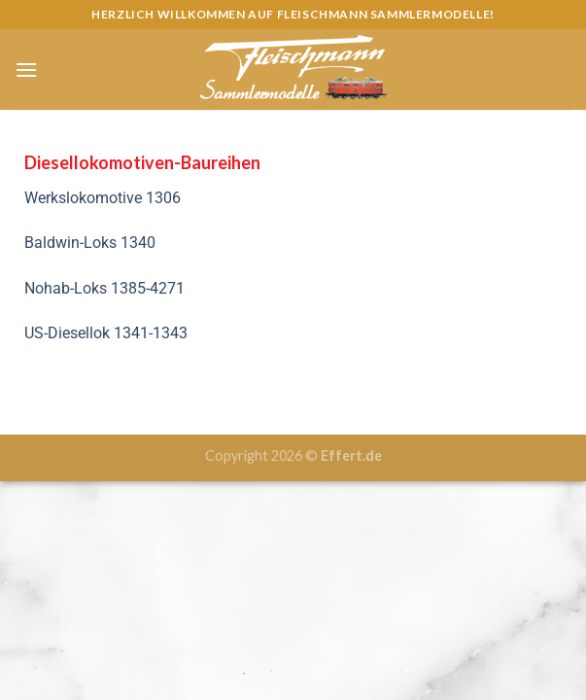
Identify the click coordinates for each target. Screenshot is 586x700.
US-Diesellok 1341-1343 (106, 333)
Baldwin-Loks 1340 (89, 242)
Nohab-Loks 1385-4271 (104, 288)
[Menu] (26, 69)
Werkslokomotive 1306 (104, 198)
